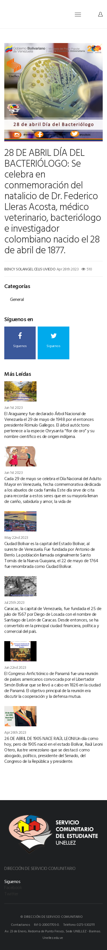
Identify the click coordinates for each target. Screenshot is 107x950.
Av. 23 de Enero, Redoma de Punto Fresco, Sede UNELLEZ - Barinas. (53, 930)
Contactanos (20, 924)
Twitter (11, 893)
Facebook (13, 887)
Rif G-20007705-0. (47, 924)
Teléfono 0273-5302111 (78, 924)
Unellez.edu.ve (53, 937)
